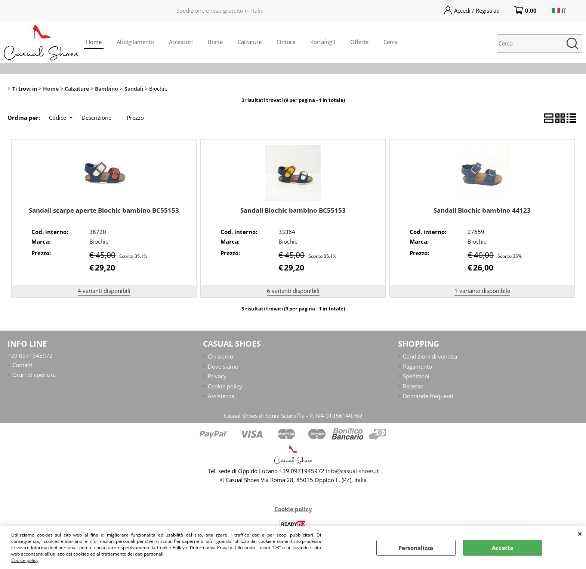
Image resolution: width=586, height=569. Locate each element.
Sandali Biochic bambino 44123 (482, 210)
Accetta (502, 547)
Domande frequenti (428, 396)
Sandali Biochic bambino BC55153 (293, 210)
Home (94, 42)
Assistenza (221, 396)
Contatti (22, 365)
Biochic (98, 241)
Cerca (390, 42)
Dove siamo (223, 366)
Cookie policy (24, 560)
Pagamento (417, 366)
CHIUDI (579, 533)
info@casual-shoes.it (352, 471)
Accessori (181, 42)
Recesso (413, 386)
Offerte (359, 42)
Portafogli (322, 42)
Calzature (250, 42)
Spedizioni (416, 376)
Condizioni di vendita (430, 356)
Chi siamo (220, 356)
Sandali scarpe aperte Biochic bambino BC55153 (104, 210)
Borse (215, 42)
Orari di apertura (34, 374)
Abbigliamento (135, 42)
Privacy (217, 376)
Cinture (286, 42)
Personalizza (415, 547)
